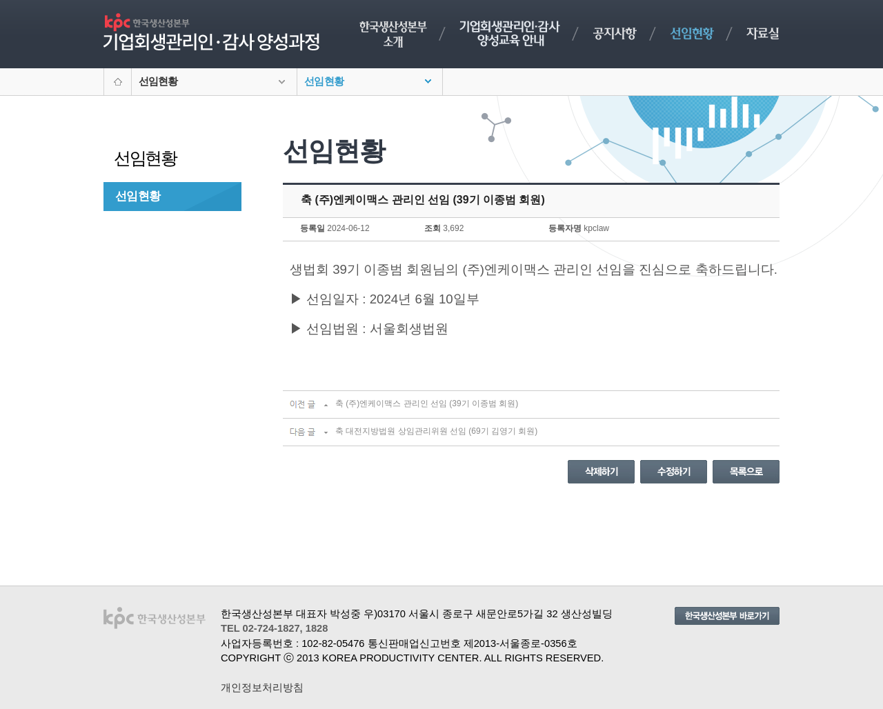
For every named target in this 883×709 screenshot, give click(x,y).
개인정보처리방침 (262, 687)
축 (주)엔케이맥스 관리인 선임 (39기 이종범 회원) (426, 403)
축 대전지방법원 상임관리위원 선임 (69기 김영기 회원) (436, 431)
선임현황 (137, 196)
